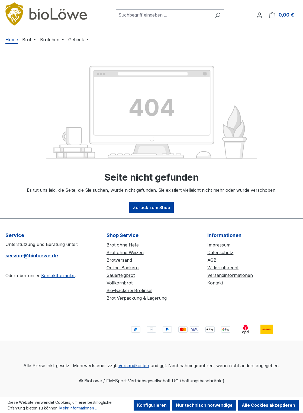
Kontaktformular (58, 275)
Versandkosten (133, 365)
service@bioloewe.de (31, 255)
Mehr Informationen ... (78, 408)
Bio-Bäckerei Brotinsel (129, 290)
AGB (212, 260)
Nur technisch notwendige (204, 405)
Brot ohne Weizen (125, 252)
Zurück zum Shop (151, 207)
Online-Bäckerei (123, 267)
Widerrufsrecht (222, 267)
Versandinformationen (230, 275)
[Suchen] (217, 14)
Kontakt (215, 283)
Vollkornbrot (120, 283)
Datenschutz (220, 252)
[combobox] (164, 14)
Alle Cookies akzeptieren (268, 405)
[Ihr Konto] (259, 14)
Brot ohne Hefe (123, 245)
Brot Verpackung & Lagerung (137, 298)
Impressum (218, 245)
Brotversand (119, 260)
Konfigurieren (152, 405)
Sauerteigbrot (121, 275)
